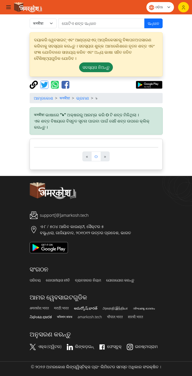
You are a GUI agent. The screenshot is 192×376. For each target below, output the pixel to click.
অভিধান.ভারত (64, 317)
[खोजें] (102, 23)
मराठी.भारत (61, 308)
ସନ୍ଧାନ (153, 23)
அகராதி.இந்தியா (115, 308)
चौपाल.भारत (115, 317)
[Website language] (160, 7)
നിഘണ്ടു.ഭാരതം (144, 308)
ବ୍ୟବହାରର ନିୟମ (88, 280)
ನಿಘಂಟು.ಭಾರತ (41, 317)
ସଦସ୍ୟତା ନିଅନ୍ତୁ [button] (96, 67)
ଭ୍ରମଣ (82, 98)
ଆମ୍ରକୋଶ (43, 98)
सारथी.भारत (135, 317)
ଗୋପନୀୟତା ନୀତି (58, 280)
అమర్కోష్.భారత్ (85, 308)
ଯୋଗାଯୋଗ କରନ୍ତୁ (120, 280)
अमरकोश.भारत (39, 308)
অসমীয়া (65, 98)
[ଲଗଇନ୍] (183, 7)
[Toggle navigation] (8, 7)
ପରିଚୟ (35, 280)
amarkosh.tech (90, 317)
